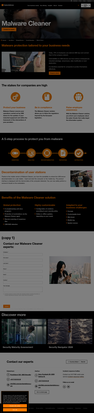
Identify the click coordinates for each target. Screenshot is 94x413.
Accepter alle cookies (15, 410)
